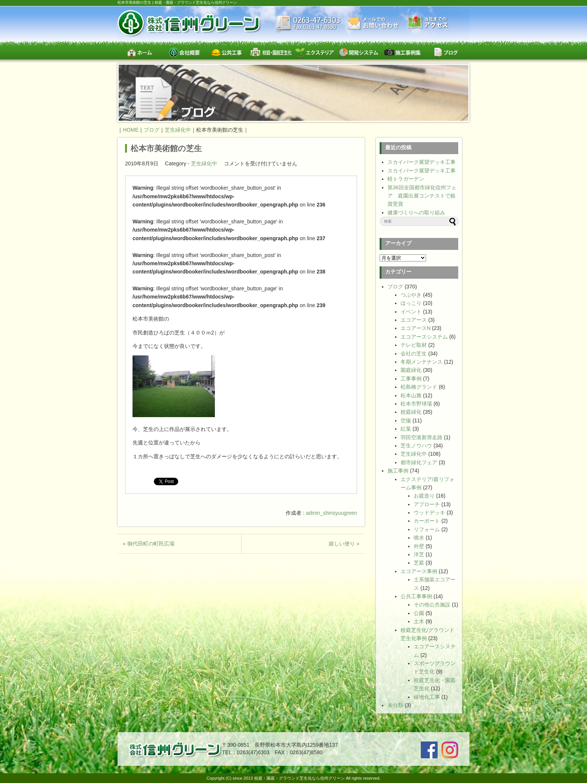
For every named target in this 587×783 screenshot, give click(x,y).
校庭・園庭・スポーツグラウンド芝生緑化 (271, 52)
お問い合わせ (374, 23)
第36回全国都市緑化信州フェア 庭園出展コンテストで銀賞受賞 (421, 195)
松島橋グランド (419, 387)
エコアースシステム (424, 337)
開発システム (358, 52)
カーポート (427, 521)
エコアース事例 (419, 571)
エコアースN (416, 328)
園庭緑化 (411, 370)
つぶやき (411, 295)
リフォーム (427, 529)
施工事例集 (402, 52)
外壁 (419, 546)
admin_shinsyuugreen (331, 513)
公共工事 (227, 52)
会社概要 (183, 52)
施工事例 (397, 471)
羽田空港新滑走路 (421, 437)
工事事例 (411, 379)
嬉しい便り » (344, 544)
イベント (411, 312)
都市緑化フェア (419, 462)
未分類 (395, 705)
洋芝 (419, 554)
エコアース (414, 320)
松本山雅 (411, 395)
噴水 (419, 538)
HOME (131, 130)
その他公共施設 (432, 605)
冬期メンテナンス (421, 362)
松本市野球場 (416, 404)
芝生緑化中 (204, 163)
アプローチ (427, 504)
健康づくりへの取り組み (416, 212)
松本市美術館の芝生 (166, 148)
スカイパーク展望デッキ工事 (421, 162)
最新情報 (308, 24)
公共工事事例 (416, 596)
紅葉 (406, 429)
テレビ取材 (414, 345)
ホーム (139, 52)
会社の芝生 (414, 354)
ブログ (446, 52)
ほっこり (411, 303)
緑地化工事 (427, 697)
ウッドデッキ (429, 513)
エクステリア (315, 52)
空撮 (406, 420)
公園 (419, 613)
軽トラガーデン (405, 179)
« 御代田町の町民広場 (148, 544)
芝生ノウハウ (416, 446)
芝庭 (419, 563)
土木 (419, 621)
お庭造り (424, 496)
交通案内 (428, 23)
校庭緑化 (411, 412)
